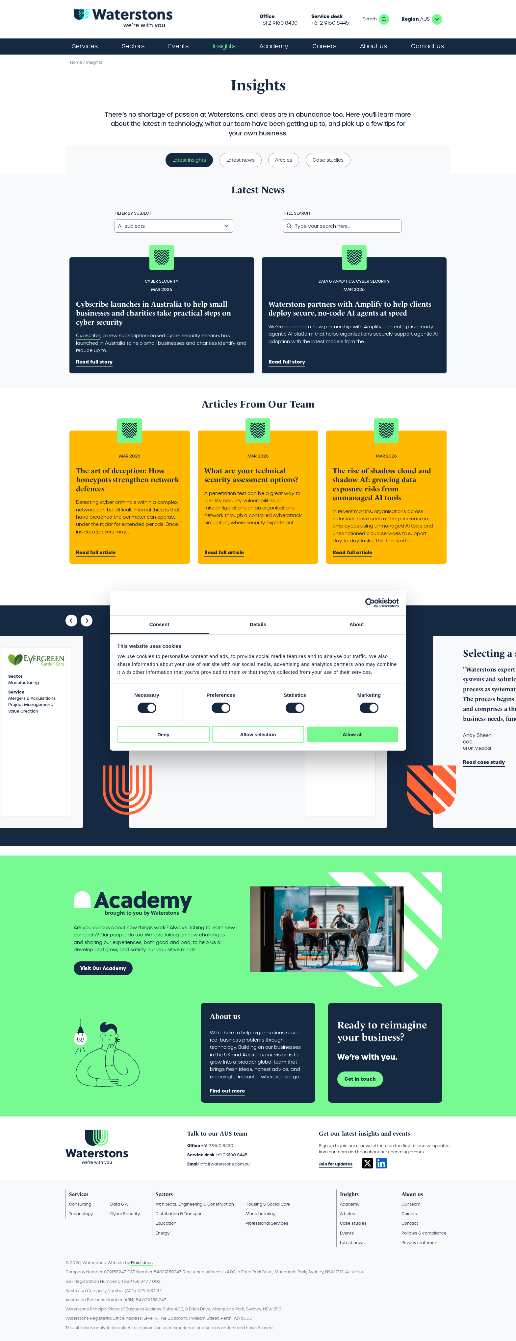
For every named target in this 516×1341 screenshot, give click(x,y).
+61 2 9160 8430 (278, 23)
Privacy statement (420, 1242)
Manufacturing (260, 1213)
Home (76, 62)
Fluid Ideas (142, 1262)
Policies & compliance (424, 1233)
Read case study (484, 762)
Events (178, 46)
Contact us (427, 46)
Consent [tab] (159, 624)
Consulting (80, 1204)
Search (384, 19)
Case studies (328, 160)
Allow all (353, 734)
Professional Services (266, 1223)
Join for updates (335, 1164)
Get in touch (360, 1079)
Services (78, 1194)
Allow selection (258, 734)
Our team (411, 1204)
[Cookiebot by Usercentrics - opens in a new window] (370, 603)
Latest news (240, 160)
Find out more (227, 1091)
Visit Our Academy (103, 968)
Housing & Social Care (267, 1204)
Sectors (164, 1194)
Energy (162, 1233)
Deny (163, 734)
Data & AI (119, 1204)
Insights (224, 46)
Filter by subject (133, 213)
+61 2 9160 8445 (330, 23)
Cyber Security (125, 1213)
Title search (296, 213)
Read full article (96, 552)
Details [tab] (258, 624)
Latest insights (189, 160)
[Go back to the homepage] (123, 19)
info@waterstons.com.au (225, 1164)
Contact (409, 1223)
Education (166, 1223)
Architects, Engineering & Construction (195, 1204)
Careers (409, 1213)
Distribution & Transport (179, 1213)
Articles (283, 160)
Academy (273, 46)
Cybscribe (88, 336)
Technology (81, 1213)
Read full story (94, 362)
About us (412, 1194)
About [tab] (356, 624)
